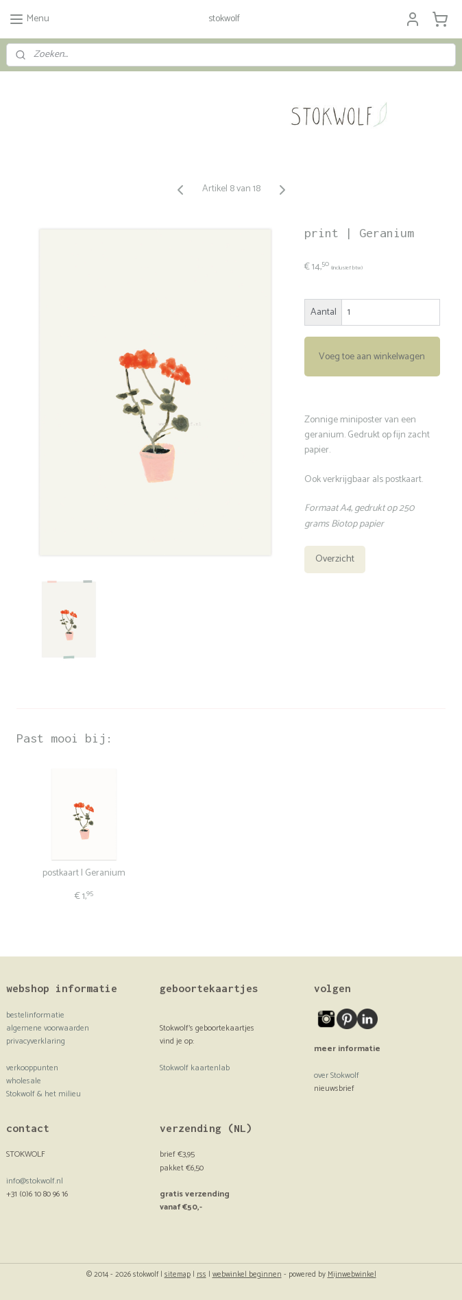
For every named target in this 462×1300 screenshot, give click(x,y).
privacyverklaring (35, 1041)
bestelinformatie (35, 1015)
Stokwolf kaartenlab (195, 1067)
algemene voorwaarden (47, 1028)
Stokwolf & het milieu (43, 1093)
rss (201, 1274)
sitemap (178, 1274)
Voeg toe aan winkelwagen (372, 356)
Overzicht (334, 559)
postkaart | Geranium (83, 874)
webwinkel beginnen (247, 1274)
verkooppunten (32, 1067)
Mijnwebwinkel (352, 1274)
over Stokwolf (336, 1075)
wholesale (23, 1080)
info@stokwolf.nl (34, 1181)
